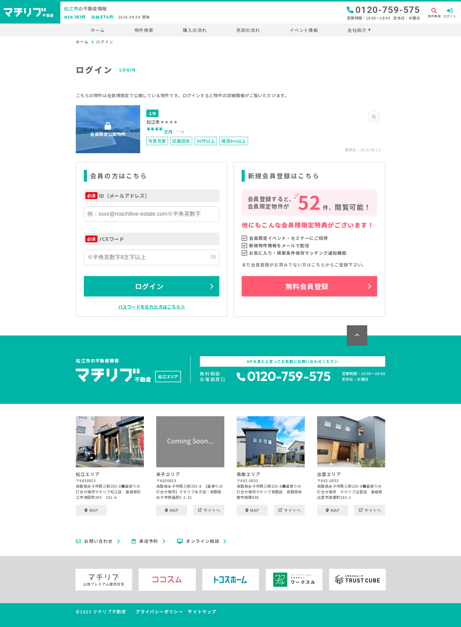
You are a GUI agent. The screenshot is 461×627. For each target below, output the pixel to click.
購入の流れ (195, 30)
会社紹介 (357, 30)
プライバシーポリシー (159, 611)
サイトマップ (202, 611)
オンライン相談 (198, 541)
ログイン (149, 286)
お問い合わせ (94, 541)
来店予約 (144, 541)
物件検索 (144, 30)
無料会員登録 (307, 286)
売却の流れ (248, 30)
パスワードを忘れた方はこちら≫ (151, 307)
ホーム (98, 30)
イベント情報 (304, 30)
